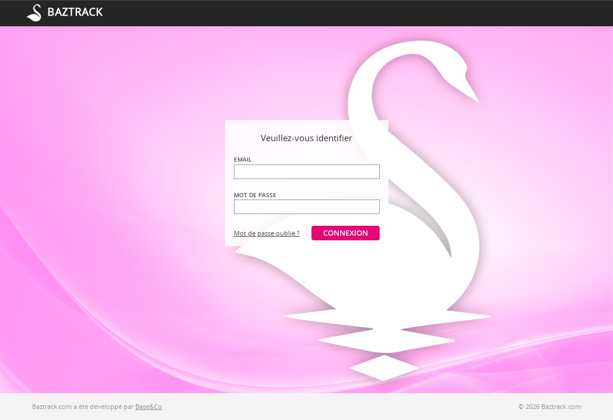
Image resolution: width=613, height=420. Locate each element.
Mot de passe (255, 195)
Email (242, 159)
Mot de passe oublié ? (267, 233)
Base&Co (148, 406)
